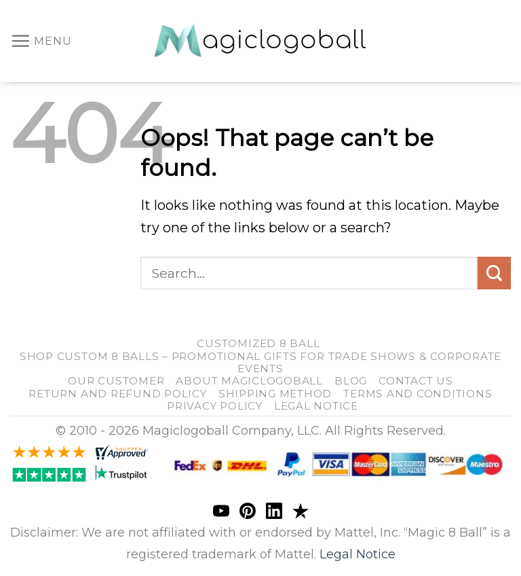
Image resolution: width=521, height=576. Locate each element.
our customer (116, 380)
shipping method (275, 393)
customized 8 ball (258, 343)
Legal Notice (316, 405)
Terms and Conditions (417, 393)
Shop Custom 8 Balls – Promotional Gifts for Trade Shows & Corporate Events (260, 362)
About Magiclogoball (249, 380)
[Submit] (494, 273)
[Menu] (41, 41)
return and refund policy (117, 393)
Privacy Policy (215, 405)
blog (350, 380)
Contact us (416, 380)
